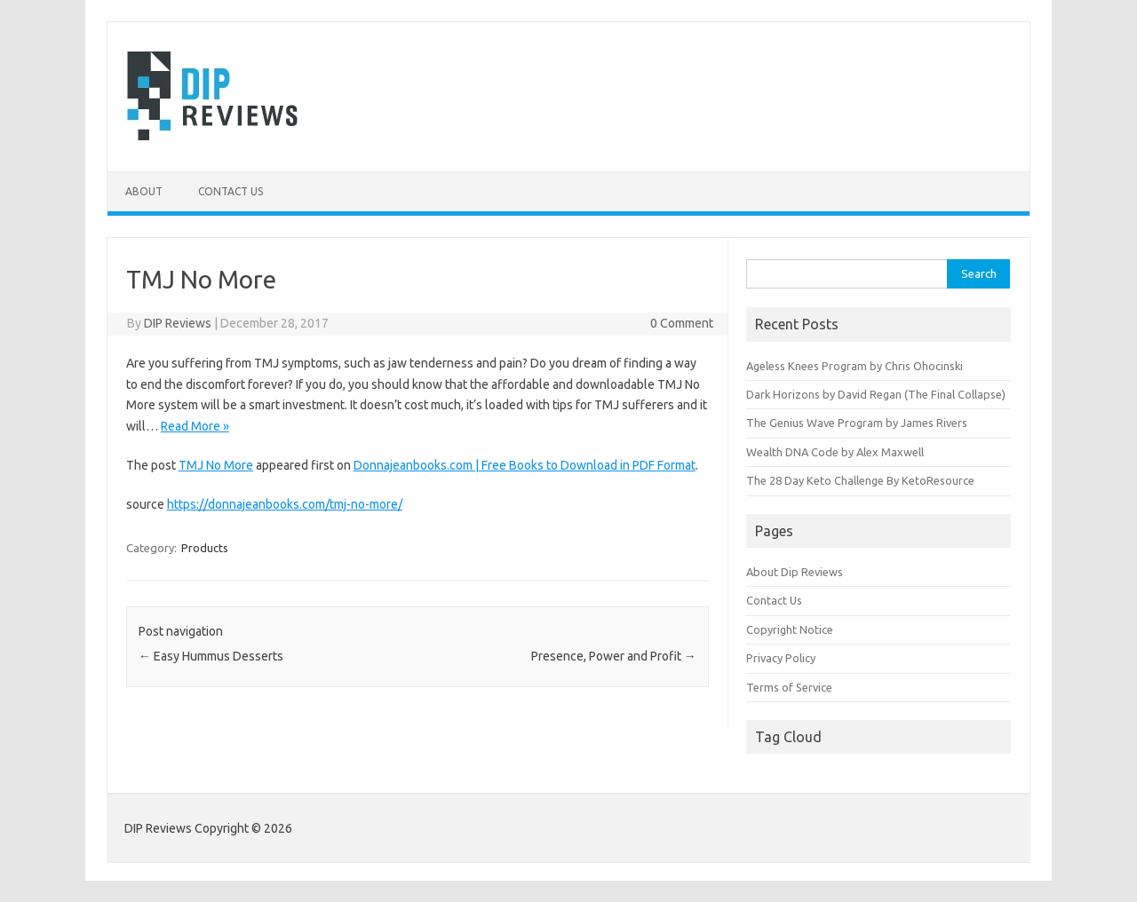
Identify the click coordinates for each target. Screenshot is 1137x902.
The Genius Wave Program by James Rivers (856, 422)
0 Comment (681, 323)
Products (204, 548)
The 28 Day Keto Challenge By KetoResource (860, 480)
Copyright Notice (789, 629)
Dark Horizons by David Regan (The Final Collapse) (876, 394)
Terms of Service (789, 687)
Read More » (195, 426)
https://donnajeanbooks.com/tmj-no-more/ (284, 504)
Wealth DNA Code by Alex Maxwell (835, 452)
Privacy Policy (780, 658)
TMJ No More (216, 465)
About (144, 191)
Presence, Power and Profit (613, 656)
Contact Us (230, 191)
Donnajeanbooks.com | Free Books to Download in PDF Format (525, 465)
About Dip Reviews (794, 572)
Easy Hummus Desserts (211, 656)
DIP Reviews (177, 323)
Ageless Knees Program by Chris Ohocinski (854, 366)
